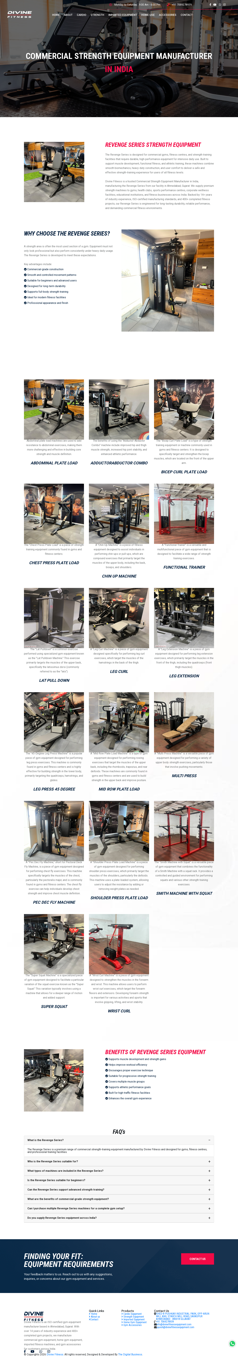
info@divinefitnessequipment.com (174, 1324)
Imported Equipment (133, 1319)
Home (93, 1313)
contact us (198, 1259)
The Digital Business (130, 1354)
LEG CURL (119, 671)
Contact (93, 1319)
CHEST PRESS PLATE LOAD (54, 563)
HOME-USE (148, 14)
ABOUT (68, 14)
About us (94, 1316)
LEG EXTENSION (184, 676)
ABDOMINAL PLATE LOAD (54, 463)
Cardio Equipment (131, 1313)
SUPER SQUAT (54, 1006)
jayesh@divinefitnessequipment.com (175, 1327)
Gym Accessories (131, 1325)
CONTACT (187, 14)
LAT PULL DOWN (54, 680)
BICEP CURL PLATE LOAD (184, 472)
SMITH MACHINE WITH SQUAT (184, 893)
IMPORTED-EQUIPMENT (122, 14)
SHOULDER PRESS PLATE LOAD (119, 898)
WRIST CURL (119, 1011)
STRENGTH (97, 14)
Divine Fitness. (55, 1354)
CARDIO (81, 14)
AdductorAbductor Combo (118, 463)
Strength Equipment (132, 1316)
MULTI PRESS (184, 776)
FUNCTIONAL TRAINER (184, 567)
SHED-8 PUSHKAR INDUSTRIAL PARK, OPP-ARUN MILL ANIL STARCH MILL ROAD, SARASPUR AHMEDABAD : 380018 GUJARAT (182, 1316)
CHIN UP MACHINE (119, 576)
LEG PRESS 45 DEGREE (54, 789)
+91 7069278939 (182, 4)
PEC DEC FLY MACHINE (54, 902)
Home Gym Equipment (134, 1322)
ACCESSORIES (167, 14)
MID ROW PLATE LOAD (119, 789)
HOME (56, 14)
